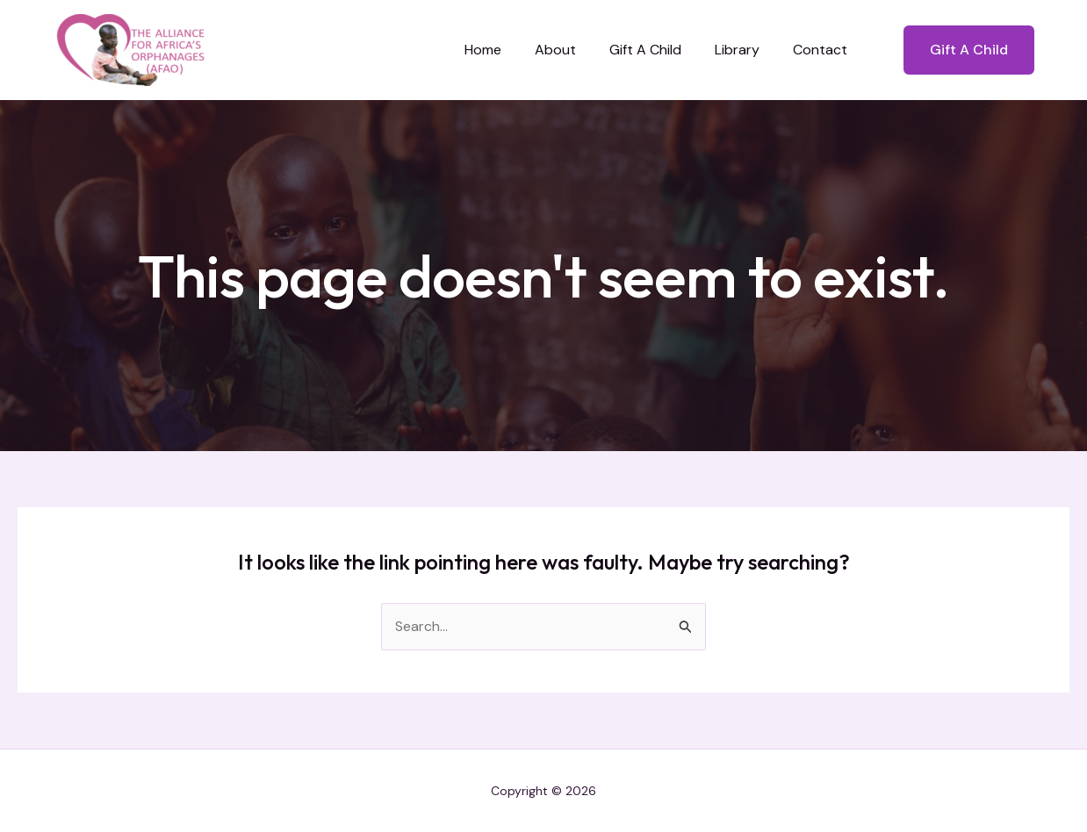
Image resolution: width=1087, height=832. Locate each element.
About (573, 49)
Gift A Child (659, 49)
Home (506, 49)
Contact (822, 49)
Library (745, 49)
